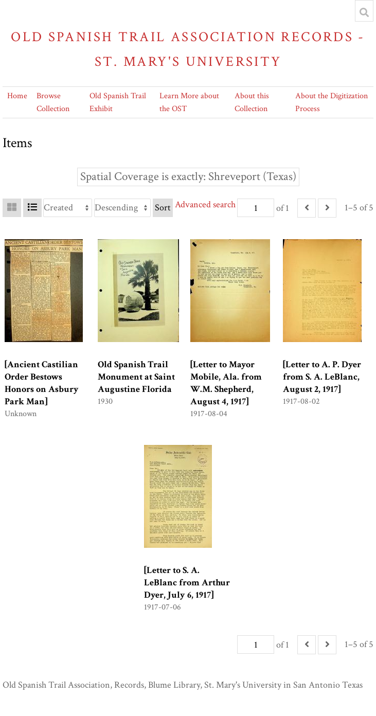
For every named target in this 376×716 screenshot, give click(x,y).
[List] (32, 208)
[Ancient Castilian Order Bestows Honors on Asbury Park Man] (42, 383)
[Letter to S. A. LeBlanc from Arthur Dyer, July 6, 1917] (187, 582)
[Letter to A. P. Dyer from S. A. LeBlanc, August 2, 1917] (322, 377)
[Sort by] (67, 208)
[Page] (255, 208)
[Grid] (12, 208)
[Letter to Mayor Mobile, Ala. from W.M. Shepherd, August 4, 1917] (226, 383)
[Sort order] (122, 208)
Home (17, 96)
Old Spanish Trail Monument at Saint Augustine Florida (136, 377)
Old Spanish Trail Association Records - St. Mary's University (188, 49)
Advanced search (205, 204)
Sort (163, 207)
